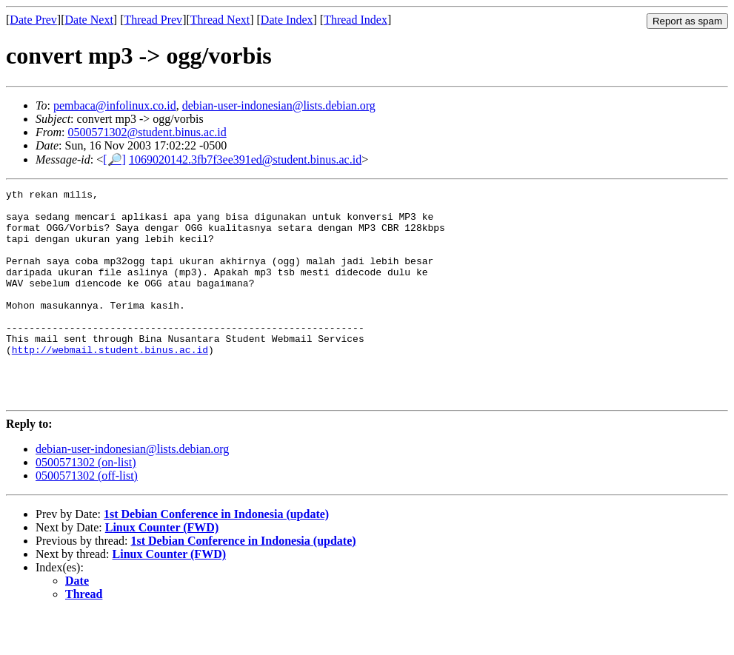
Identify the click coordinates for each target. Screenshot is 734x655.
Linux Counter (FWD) (162, 569)
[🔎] (114, 159)
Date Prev (33, 19)
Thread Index (355, 19)
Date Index (287, 19)
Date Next (89, 19)
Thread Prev (153, 19)
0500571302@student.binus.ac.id (146, 132)
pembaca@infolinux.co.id (114, 105)
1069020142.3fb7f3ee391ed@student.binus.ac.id (245, 159)
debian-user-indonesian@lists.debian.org (279, 105)
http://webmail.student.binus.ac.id (110, 382)
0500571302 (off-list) (87, 517)
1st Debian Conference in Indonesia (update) (216, 556)
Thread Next (220, 19)
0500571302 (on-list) (86, 504)
